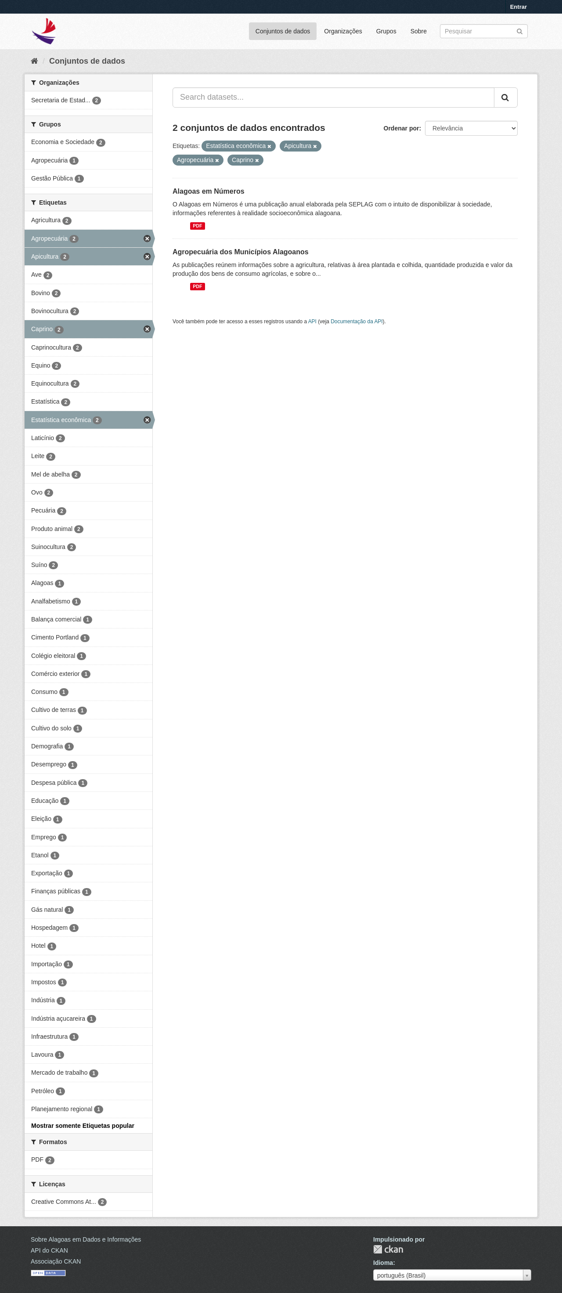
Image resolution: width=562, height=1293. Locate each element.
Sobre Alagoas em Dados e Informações (86, 1239)
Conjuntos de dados (283, 31)
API (312, 321)
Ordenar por (401, 128)
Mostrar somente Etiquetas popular (82, 1125)
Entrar (518, 7)
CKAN (388, 1249)
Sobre (419, 31)
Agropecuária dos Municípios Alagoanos (241, 252)
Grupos (386, 31)
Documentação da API (356, 321)
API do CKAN (49, 1250)
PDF (197, 225)
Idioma (383, 1262)
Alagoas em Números (209, 191)
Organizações (343, 31)
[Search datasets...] (333, 97)
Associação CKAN (56, 1261)
